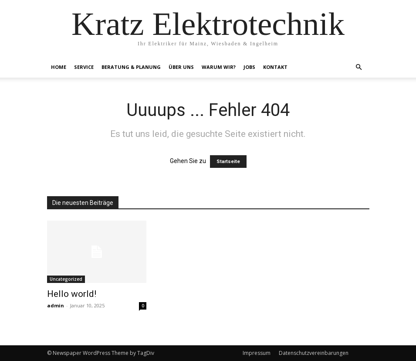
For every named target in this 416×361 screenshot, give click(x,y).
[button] (358, 67)
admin (55, 305)
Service (84, 67)
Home (58, 67)
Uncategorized (66, 279)
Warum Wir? (219, 67)
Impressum (257, 353)
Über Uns (181, 67)
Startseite (228, 161)
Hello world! (71, 294)
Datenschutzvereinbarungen (313, 353)
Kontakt (275, 67)
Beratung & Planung (131, 67)
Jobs (249, 67)
